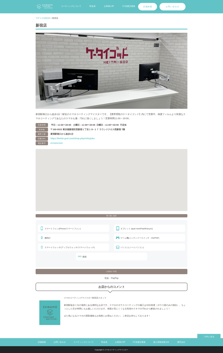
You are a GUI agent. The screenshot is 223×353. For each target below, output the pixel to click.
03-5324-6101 (56, 143)
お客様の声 (109, 6)
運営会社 (181, 342)
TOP (38, 18)
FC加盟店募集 (128, 6)
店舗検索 (147, 6)
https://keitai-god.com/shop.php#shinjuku (72, 138)
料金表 (93, 6)
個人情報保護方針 (161, 342)
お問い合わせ (172, 6)
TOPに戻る (209, 336)
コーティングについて (71, 6)
